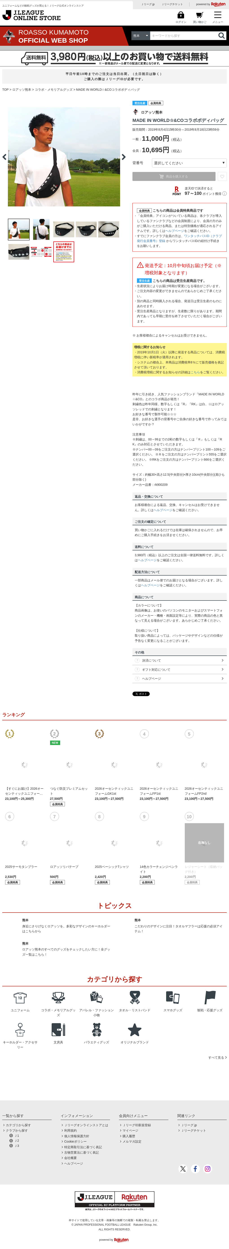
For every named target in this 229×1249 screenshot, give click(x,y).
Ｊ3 (16, 1146)
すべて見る (216, 1057)
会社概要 (70, 1158)
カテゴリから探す (18, 1125)
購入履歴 (129, 1136)
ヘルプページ (174, 231)
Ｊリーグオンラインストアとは (86, 1125)
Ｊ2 (16, 1140)
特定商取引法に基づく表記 (83, 1147)
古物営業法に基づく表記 (81, 1152)
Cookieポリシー (75, 1141)
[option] (64, 157)
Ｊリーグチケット (172, 4)
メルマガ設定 (132, 1141)
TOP (5, 89)
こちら (195, 372)
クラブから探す (17, 1130)
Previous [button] (4, 157)
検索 (222, 35)
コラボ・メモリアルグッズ (54, 89)
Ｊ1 (16, 1135)
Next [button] (124, 157)
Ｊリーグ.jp (148, 4)
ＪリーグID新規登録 (137, 1125)
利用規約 (70, 1130)
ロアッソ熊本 (21, 89)
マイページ (130, 1130)
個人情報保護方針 (76, 1136)
